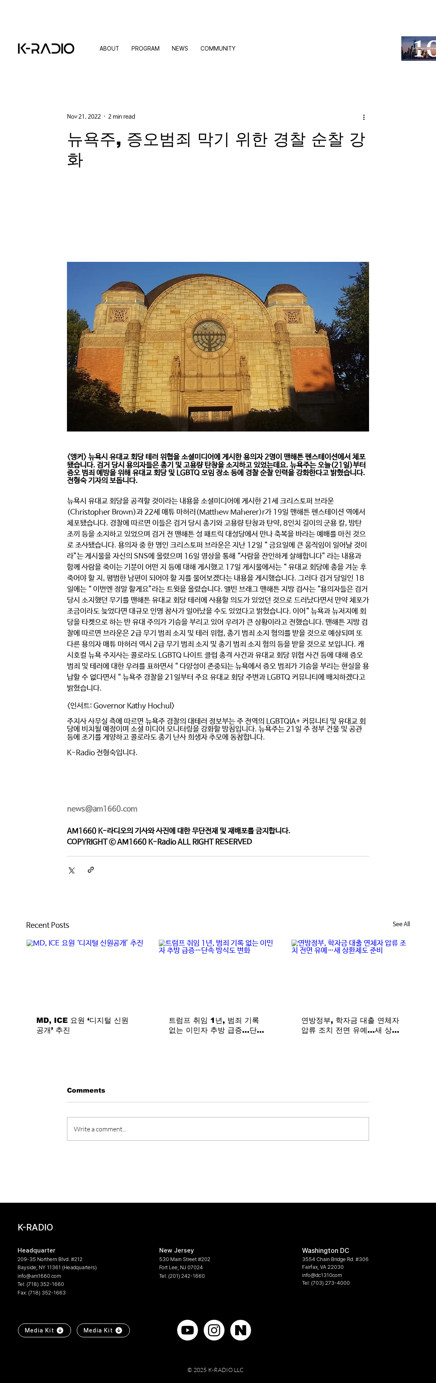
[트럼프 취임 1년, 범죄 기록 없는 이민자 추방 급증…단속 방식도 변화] (218, 973)
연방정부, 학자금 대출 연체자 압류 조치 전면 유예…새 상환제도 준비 (350, 1025)
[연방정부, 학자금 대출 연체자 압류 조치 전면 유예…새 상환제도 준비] (350, 973)
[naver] (240, 1330)
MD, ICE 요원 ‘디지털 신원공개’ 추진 (82, 1025)
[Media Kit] (44, 1330)
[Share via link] (91, 870)
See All (401, 924)
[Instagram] (214, 1330)
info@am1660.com (39, 1276)
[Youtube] (187, 1330)
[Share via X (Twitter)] (71, 870)
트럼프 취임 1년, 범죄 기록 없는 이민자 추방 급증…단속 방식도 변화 (216, 1025)
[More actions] (364, 117)
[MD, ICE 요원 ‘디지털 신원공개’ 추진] (86, 973)
